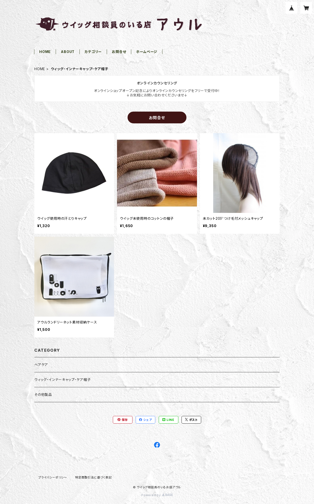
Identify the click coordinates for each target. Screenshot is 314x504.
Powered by (157, 495)
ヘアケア (41, 364)
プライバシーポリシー (52, 477)
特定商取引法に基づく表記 (93, 477)
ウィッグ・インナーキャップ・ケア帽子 (62, 379)
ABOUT (68, 52)
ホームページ (146, 52)
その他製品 (43, 394)
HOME (45, 52)
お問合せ (119, 52)
